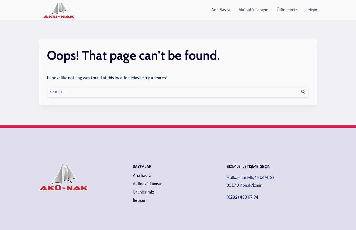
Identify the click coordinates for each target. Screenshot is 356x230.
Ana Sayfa (220, 9)
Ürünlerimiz (287, 9)
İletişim (312, 9)
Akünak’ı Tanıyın (253, 9)
